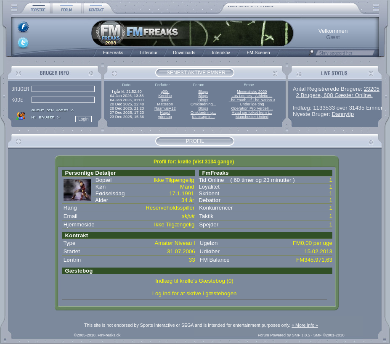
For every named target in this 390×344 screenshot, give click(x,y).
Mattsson (165, 104)
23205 (371, 89)
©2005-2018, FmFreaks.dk (97, 335)
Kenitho (165, 96)
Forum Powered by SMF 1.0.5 (284, 335)
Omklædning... (203, 104)
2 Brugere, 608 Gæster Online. (334, 95)
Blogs (203, 91)
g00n (165, 91)
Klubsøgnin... (203, 117)
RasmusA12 (165, 108)
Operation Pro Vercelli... (252, 108)
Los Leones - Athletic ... (251, 96)
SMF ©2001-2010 (329, 335)
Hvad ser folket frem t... (252, 112)
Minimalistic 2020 (252, 91)
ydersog (165, 117)
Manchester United (252, 117)
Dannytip (343, 114)
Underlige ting (252, 104)
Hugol (165, 112)
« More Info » (305, 325)
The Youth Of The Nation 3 (252, 100)
